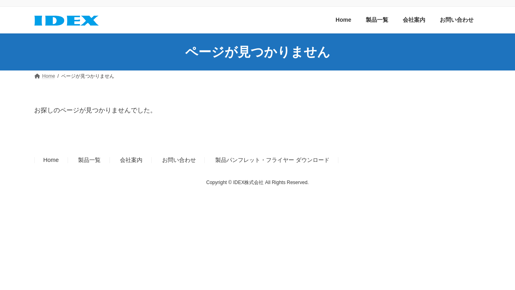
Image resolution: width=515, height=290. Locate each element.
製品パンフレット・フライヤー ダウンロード (272, 160)
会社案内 (131, 160)
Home (51, 160)
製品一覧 (89, 160)
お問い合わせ (179, 160)
